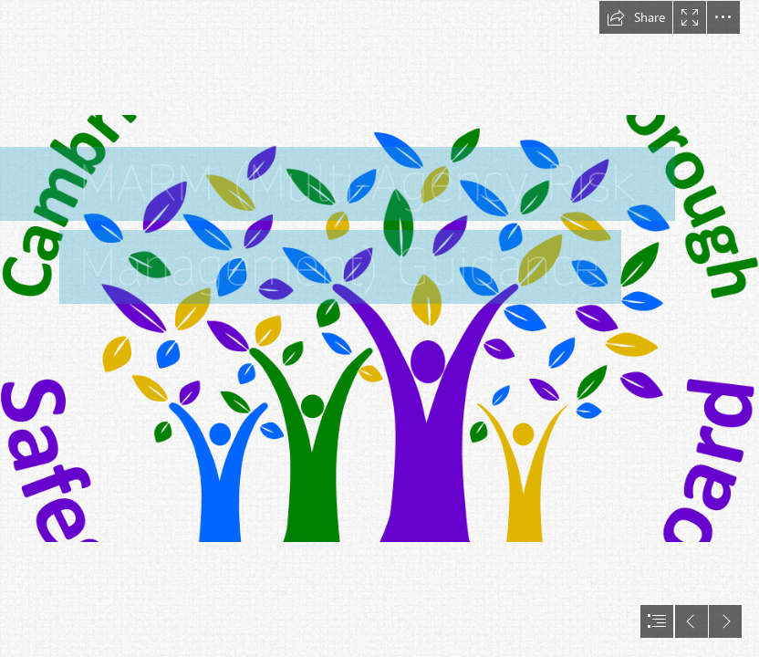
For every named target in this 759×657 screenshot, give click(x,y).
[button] (635, 17)
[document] (379, 328)
